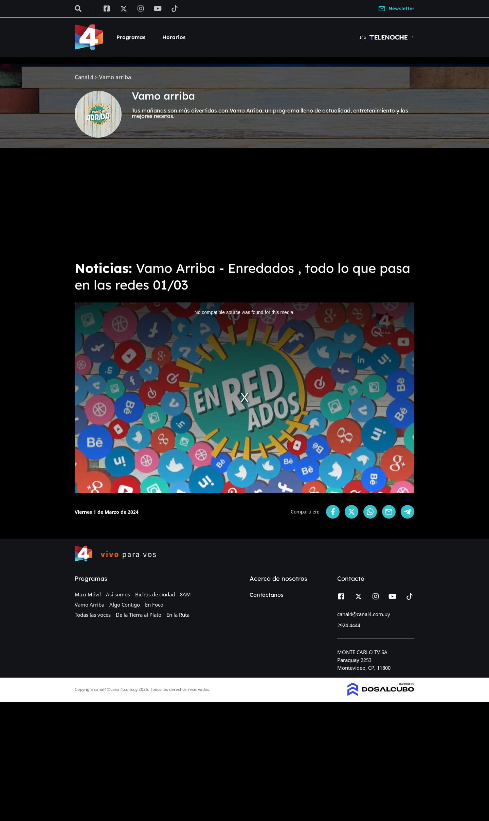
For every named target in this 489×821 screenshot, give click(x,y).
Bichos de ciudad (155, 594)
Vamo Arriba (89, 604)
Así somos (118, 594)
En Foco (154, 604)
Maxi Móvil (88, 594)
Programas (130, 37)
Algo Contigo (124, 604)
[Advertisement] (244, 203)
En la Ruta (177, 614)
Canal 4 (84, 77)
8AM (185, 594)
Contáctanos (267, 594)
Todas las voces (93, 614)
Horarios (173, 37)
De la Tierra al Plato (138, 614)
